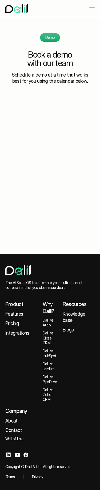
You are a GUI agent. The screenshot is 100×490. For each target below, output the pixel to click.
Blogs (68, 330)
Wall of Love (14, 438)
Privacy (37, 476)
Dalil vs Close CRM (48, 338)
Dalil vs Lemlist (48, 366)
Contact (13, 430)
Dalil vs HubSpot (49, 353)
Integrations (17, 333)
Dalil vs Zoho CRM (48, 394)
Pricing (12, 323)
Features (14, 314)
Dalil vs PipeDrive (50, 379)
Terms (10, 476)
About (11, 421)
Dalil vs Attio (48, 322)
